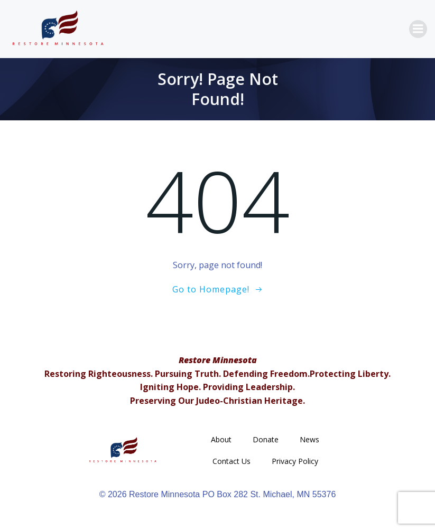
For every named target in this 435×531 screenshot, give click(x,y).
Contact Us (231, 461)
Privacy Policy (295, 461)
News (309, 439)
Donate (266, 439)
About (221, 439)
